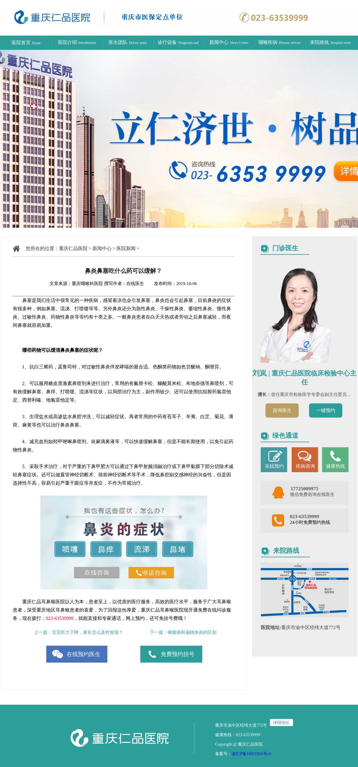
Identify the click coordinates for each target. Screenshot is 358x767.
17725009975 (305, 488)
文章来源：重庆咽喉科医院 (76, 283)
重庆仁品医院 (73, 248)
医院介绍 (77, 42)
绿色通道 (285, 435)
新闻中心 (228, 42)
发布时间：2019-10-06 (171, 283)
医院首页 (26, 42)
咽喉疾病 (279, 42)
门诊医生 (285, 248)
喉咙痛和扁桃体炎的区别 (192, 632)
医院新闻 (126, 248)
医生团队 (128, 42)
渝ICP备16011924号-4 (251, 754)
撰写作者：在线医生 (124, 283)
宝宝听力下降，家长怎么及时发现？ (87, 632)
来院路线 (330, 42)
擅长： (264, 394)
